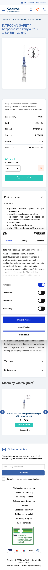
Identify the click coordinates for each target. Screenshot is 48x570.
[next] (45, 412)
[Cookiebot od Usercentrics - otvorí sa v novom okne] (34, 233)
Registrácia (41, 3)
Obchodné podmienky (24, 492)
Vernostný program (24, 518)
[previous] (2, 412)
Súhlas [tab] (9, 241)
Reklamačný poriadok (24, 497)
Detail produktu (14, 425)
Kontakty (24, 505)
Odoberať (23, 473)
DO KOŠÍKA (24, 177)
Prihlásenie (29, 3)
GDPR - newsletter (24, 523)
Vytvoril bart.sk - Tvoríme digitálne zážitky (24, 566)
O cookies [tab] (39, 241)
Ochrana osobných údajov (24, 501)
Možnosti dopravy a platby (24, 488)
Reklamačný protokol (24, 514)
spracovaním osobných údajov (29, 479)
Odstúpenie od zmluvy (24, 510)
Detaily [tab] (24, 241)
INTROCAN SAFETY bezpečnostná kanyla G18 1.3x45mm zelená (36, 20)
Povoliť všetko (24, 320)
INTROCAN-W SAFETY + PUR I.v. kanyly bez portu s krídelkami (21, 20)
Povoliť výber (24, 327)
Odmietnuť (24, 335)
